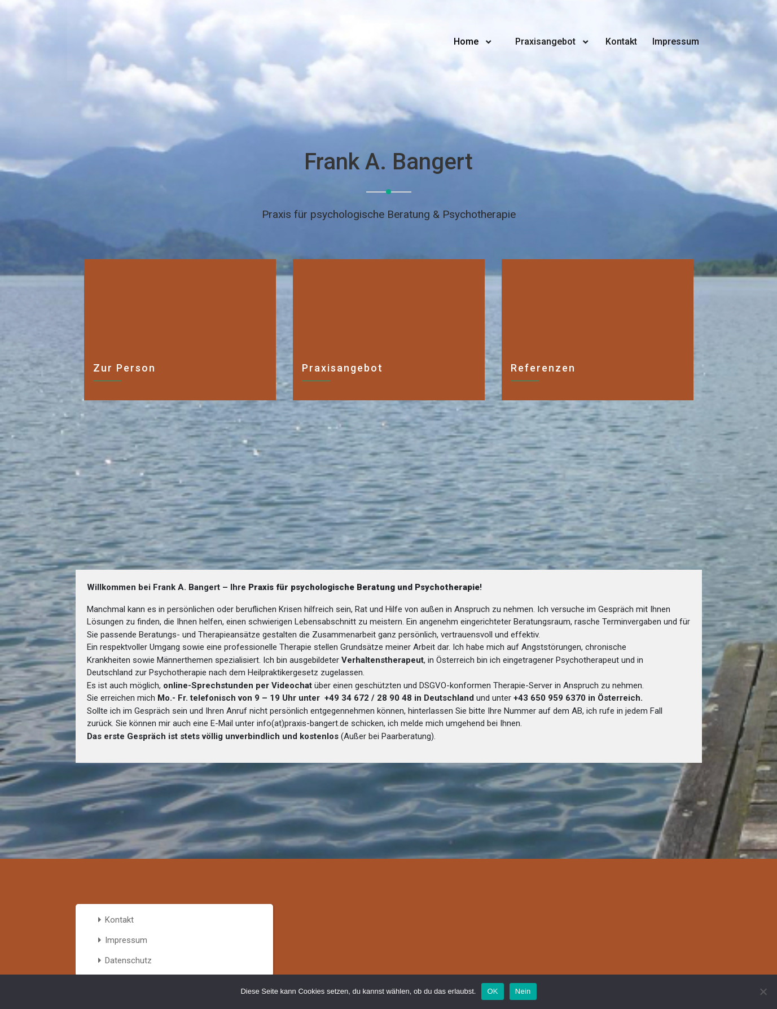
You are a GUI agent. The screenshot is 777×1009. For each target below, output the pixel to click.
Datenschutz (128, 960)
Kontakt (621, 41)
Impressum (675, 41)
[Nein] (763, 991)
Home (466, 41)
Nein (523, 991)
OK (492, 991)
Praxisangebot (545, 41)
